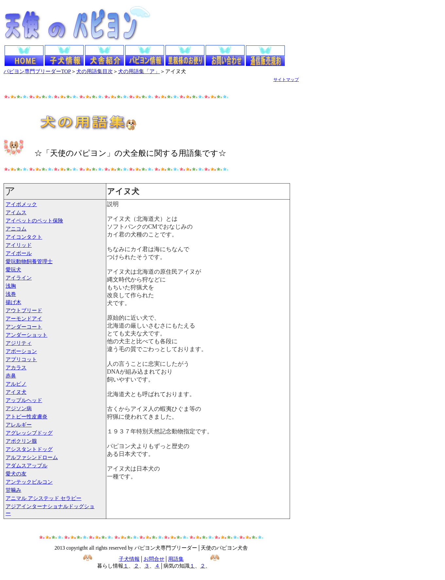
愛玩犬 (13, 269)
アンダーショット (26, 335)
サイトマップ (286, 79)
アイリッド (19, 245)
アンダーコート (24, 327)
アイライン (19, 278)
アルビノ (16, 384)
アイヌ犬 (16, 392)
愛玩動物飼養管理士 (29, 261)
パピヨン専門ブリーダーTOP (37, 71)
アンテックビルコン (29, 482)
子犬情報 (129, 559)
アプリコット (21, 359)
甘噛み (13, 490)
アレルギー (19, 424)
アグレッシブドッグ (29, 433)
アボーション (21, 351)
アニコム (16, 229)
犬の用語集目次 (94, 71)
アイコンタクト (24, 237)
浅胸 (11, 286)
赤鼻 (11, 376)
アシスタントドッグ (29, 449)
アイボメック (21, 204)
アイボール (19, 253)
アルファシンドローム (32, 457)
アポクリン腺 (21, 441)
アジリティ (19, 343)
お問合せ (154, 559)
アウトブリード (24, 310)
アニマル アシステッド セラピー (43, 498)
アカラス (16, 367)
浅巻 (11, 294)
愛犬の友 (16, 473)
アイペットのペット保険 (34, 220)
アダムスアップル (26, 465)
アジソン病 (19, 408)
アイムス (16, 212)
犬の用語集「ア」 (139, 71)
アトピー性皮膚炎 (26, 416)
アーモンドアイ (24, 318)
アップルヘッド (24, 400)
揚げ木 (13, 302)
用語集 (176, 559)
